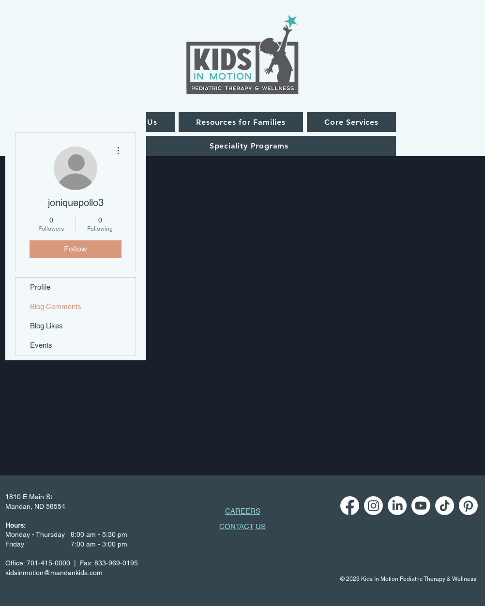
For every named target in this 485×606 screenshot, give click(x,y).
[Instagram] (373, 505)
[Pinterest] (468, 505)
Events (41, 345)
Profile (40, 287)
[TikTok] (444, 505)
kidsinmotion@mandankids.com (54, 572)
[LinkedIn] (397, 505)
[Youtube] (420, 505)
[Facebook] (349, 505)
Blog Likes (46, 326)
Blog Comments (55, 306)
